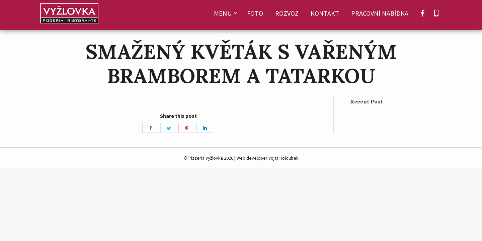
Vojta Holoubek (283, 158)
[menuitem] (224, 15)
